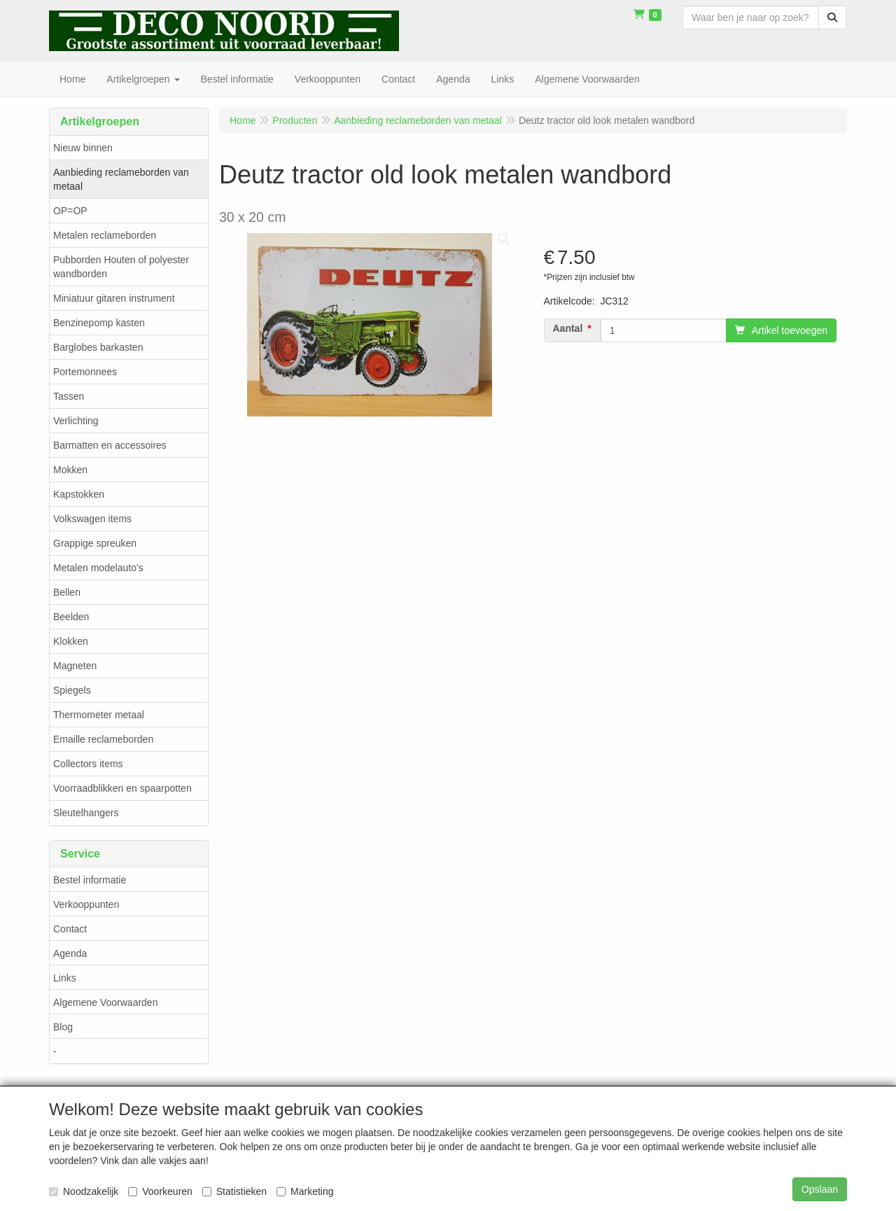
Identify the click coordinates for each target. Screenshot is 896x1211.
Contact (70, 928)
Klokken (70, 641)
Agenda (70, 953)
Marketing (304, 1191)
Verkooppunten (86, 904)
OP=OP (70, 210)
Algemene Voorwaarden (105, 1002)
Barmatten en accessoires (110, 445)
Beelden (71, 616)
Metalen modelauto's (98, 567)
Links (64, 977)
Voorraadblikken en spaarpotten (122, 788)
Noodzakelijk (83, 1191)
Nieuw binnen (83, 147)
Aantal (568, 328)
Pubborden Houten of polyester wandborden (121, 266)
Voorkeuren (160, 1191)
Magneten (75, 665)
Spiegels (72, 690)
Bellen (66, 592)
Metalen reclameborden (104, 235)
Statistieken (234, 1191)
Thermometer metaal (98, 714)
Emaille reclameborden (103, 739)
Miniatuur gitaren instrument (114, 298)
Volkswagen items (92, 518)
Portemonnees (85, 371)
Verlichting (76, 420)
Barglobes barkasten (98, 347)
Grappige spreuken (94, 543)
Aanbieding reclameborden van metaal (121, 179)
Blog (63, 1026)
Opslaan (820, 1189)
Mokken (70, 469)
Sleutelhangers (85, 812)
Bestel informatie (89, 880)
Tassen (68, 396)
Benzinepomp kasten (99, 322)
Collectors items (88, 763)
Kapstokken (78, 494)
